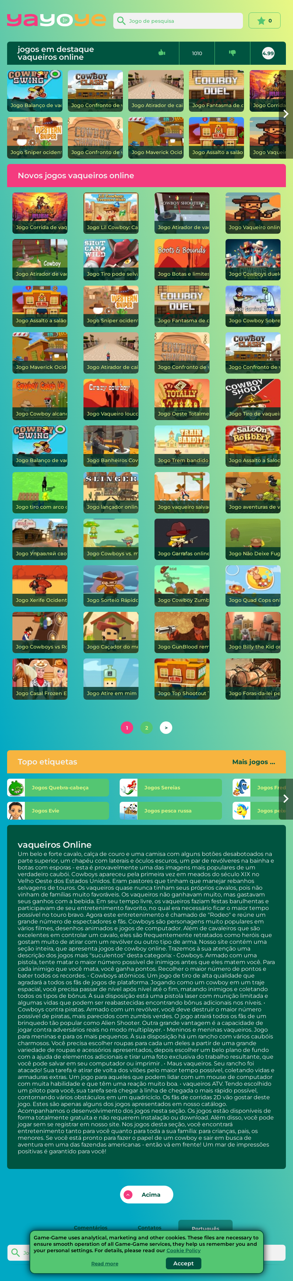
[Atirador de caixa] (156, 91)
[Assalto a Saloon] (253, 446)
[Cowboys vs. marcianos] (111, 539)
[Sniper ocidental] (35, 138)
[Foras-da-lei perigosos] (253, 679)
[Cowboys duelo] (253, 259)
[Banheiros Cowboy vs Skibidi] (111, 446)
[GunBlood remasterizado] (182, 632)
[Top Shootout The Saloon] (182, 679)
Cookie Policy (184, 1250)
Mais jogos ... (253, 762)
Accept (184, 1263)
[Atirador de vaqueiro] (40, 259)
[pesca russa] (176, 811)
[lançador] (111, 492)
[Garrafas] (182, 539)
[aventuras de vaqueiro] (253, 492)
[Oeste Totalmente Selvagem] (182, 399)
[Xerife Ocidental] (40, 586)
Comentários (87, 1227)
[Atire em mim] (111, 679)
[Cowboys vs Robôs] (40, 632)
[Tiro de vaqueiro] (253, 399)
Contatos (149, 1227)
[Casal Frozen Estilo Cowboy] (40, 679)
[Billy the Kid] (253, 632)
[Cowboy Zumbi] (182, 586)
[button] (286, 114)
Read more (105, 1263)
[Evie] (60, 811)
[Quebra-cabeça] (60, 787)
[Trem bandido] (182, 446)
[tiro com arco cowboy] (40, 492)
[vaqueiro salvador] (182, 492)
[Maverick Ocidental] (156, 138)
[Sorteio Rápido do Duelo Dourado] (111, 586)
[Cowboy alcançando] (40, 399)
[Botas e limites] (182, 259)
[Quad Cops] (253, 586)
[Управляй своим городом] (40, 539)
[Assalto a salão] (216, 138)
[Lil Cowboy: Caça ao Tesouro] (111, 213)
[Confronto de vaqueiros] (95, 91)
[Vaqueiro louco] (111, 399)
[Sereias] (176, 787)
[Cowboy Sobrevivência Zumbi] (253, 306)
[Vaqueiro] (253, 213)
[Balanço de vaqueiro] (35, 91)
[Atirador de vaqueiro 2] (182, 213)
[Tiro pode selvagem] (111, 259)
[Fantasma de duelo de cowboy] (216, 91)
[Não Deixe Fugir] (253, 539)
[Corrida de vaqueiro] (40, 213)
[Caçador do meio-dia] (111, 632)
